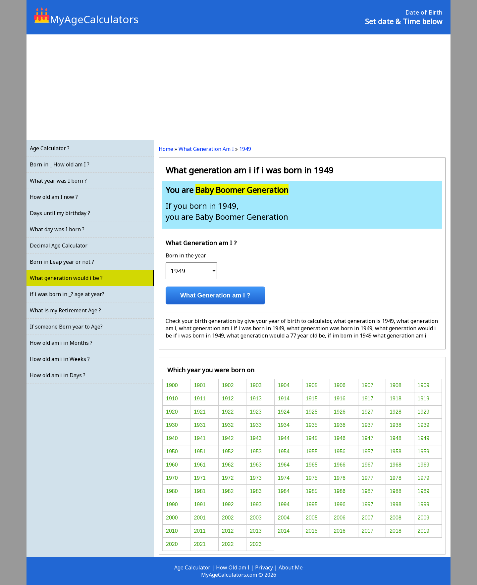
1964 (284, 465)
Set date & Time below (403, 21)
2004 (284, 517)
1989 (424, 491)
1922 (228, 412)
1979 (424, 478)
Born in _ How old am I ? (59, 164)
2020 (172, 544)
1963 (256, 465)
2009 (424, 517)
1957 (368, 451)
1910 (172, 398)
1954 (284, 451)
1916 (339, 398)
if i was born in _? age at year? (67, 294)
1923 (256, 412)
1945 (312, 438)
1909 (424, 385)
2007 (368, 517)
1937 (368, 425)
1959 (424, 451)
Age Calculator (192, 567)
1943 (256, 438)
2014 (284, 531)
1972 (228, 478)
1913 (256, 398)
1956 (339, 451)
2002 (228, 517)
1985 (312, 491)
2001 (200, 517)
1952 (228, 451)
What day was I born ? (57, 229)
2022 (228, 544)
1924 (284, 412)
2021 (200, 544)
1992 (228, 504)
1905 (312, 385)
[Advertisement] (238, 87)
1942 (228, 438)
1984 (284, 491)
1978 (395, 478)
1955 (312, 451)
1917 (368, 398)
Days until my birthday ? (60, 213)
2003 (256, 517)
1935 (312, 425)
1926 (339, 412)
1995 (312, 504)
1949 (245, 149)
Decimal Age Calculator (58, 245)
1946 (339, 438)
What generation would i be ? (66, 278)
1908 (395, 385)
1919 (424, 398)
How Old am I (232, 567)
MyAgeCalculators (86, 19)
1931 (200, 425)
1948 (395, 438)
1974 (284, 478)
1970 (172, 478)
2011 (200, 531)
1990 (172, 504)
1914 (284, 398)
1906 (339, 385)
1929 (424, 412)
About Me (291, 567)
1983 (256, 491)
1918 (395, 398)
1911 (200, 398)
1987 (368, 491)
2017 (368, 531)
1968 (395, 465)
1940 (172, 438)
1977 (368, 478)
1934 (284, 425)
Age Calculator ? (50, 148)
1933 (256, 425)
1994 (284, 504)
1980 (172, 491)
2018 (395, 531)
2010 (172, 531)
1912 (228, 398)
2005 (312, 517)
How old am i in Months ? (61, 342)
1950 (172, 451)
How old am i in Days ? (57, 375)
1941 (200, 438)
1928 (395, 412)
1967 (368, 465)
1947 (368, 438)
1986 (339, 491)
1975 (312, 478)
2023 (256, 544)
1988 (395, 491)
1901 (200, 385)
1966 (339, 465)
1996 (339, 504)
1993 (256, 504)
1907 (368, 385)
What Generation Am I (206, 149)
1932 (228, 425)
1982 (228, 491)
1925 (312, 412)
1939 (424, 425)
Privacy (264, 567)
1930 (172, 425)
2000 (172, 517)
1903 (256, 385)
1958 (395, 451)
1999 (424, 504)
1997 (368, 504)
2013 (256, 531)
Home (166, 149)
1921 (200, 412)
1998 (395, 504)
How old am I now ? (54, 197)
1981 (200, 491)
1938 (395, 425)
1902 (228, 385)
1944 (284, 438)
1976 (339, 478)
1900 (172, 385)
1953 (256, 451)
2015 (312, 531)
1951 (200, 451)
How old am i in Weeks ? (60, 359)
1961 (200, 465)
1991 (200, 504)
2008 (395, 517)
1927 (368, 412)
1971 (200, 478)
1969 (424, 465)
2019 (424, 531)
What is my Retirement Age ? (65, 310)
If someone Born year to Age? (66, 326)
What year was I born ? (58, 180)
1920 (172, 412)
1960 (172, 465)
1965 (312, 465)
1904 (284, 385)
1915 (312, 398)
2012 (228, 531)
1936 (339, 425)
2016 (339, 531)
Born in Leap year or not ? (62, 261)
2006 (339, 517)
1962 (228, 465)
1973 (256, 478)
